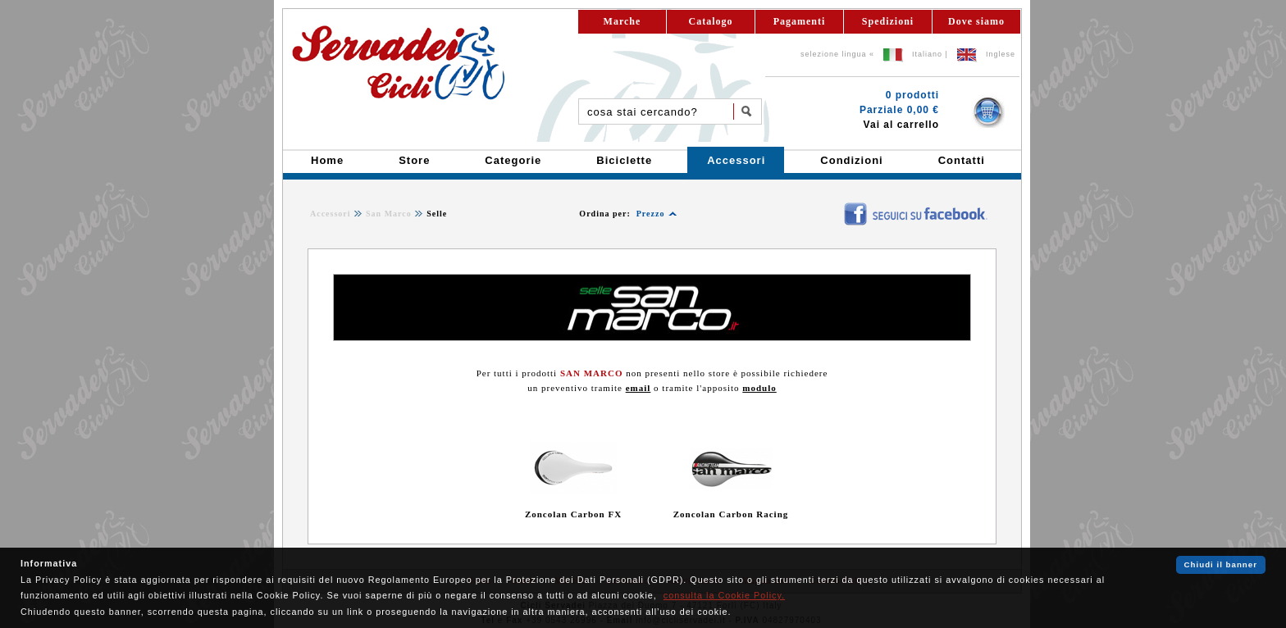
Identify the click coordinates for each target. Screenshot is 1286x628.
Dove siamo (976, 21)
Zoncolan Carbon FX (573, 514)
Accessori (330, 213)
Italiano (927, 54)
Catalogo (711, 21)
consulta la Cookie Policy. (724, 595)
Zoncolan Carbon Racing (731, 514)
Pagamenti (799, 21)
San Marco (389, 213)
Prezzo (650, 213)
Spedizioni (888, 21)
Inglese (1000, 54)
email (638, 388)
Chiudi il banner (1220, 564)
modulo (759, 388)
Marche (622, 21)
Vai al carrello (901, 124)
